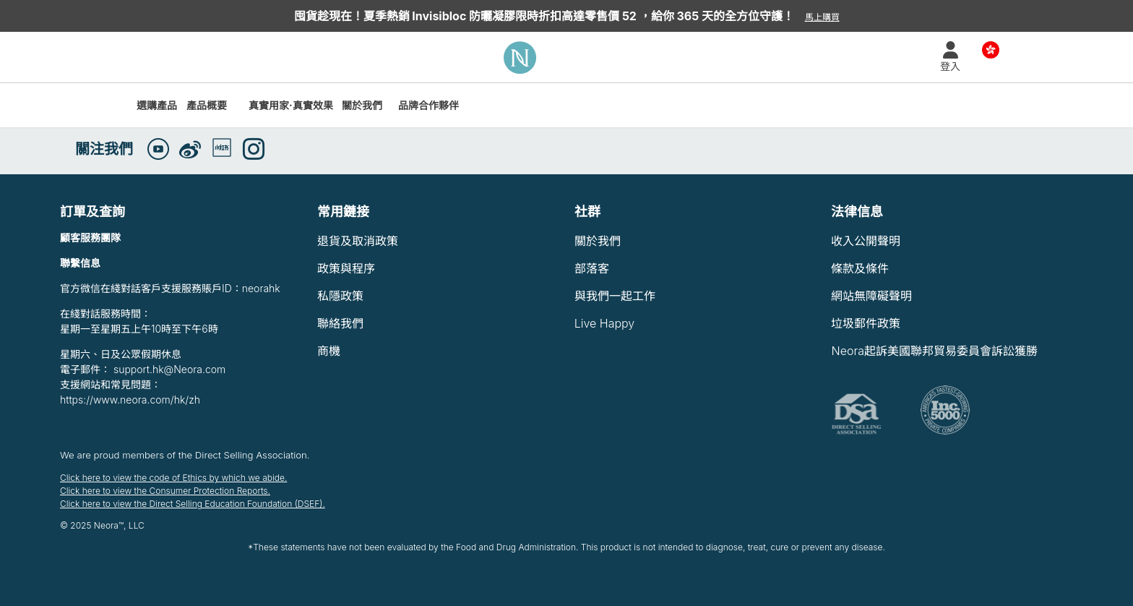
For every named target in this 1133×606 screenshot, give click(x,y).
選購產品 (157, 105)
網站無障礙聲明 (871, 296)
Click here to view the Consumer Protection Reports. (165, 490)
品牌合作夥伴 (428, 105)
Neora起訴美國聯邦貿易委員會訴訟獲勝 (934, 350)
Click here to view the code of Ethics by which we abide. (173, 477)
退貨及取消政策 (357, 241)
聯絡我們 (340, 323)
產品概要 (206, 105)
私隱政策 (340, 296)
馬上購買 (822, 17)
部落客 (591, 268)
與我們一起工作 (614, 296)
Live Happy (604, 323)
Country (990, 49)
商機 (328, 350)
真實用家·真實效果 (291, 105)
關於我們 (362, 105)
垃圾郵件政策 (865, 323)
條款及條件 (860, 268)
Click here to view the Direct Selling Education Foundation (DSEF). (192, 503)
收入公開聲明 (865, 241)
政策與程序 (346, 268)
